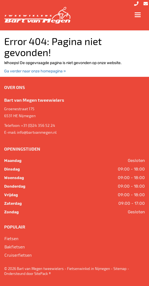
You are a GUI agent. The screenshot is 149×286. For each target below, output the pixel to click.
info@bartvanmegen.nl (37, 132)
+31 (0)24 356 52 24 (38, 125)
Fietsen (11, 238)
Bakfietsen (14, 246)
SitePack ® (42, 273)
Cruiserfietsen (18, 255)
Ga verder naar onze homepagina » (35, 71)
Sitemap (120, 268)
